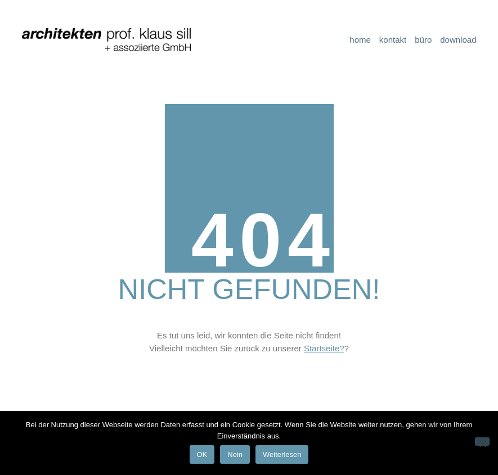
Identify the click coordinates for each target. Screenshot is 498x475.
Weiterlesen (282, 454)
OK (202, 454)
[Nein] (482, 441)
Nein (235, 454)
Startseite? (324, 348)
